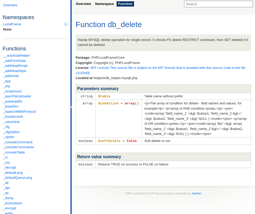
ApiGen (197, 192)
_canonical (11, 122)
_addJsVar (11, 76)
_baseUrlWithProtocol (19, 112)
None (7, 29)
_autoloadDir (12, 101)
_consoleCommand (17, 142)
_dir (6, 183)
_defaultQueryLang (17, 178)
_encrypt (9, 208)
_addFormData (14, 61)
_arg (6, 86)
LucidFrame (35, 24)
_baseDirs (11, 106)
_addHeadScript (15, 66)
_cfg (6, 127)
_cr (5, 157)
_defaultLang (13, 173)
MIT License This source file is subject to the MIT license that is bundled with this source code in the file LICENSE (160, 70)
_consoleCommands (18, 147)
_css (6, 162)
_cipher (8, 137)
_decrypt (9, 167)
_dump (8, 198)
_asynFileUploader (17, 96)
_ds (6, 193)
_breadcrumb (13, 116)
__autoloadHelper (16, 55)
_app (7, 81)
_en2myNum (12, 203)
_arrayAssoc (12, 91)
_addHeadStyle (14, 71)
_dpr (6, 188)
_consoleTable (14, 152)
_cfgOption (11, 132)
